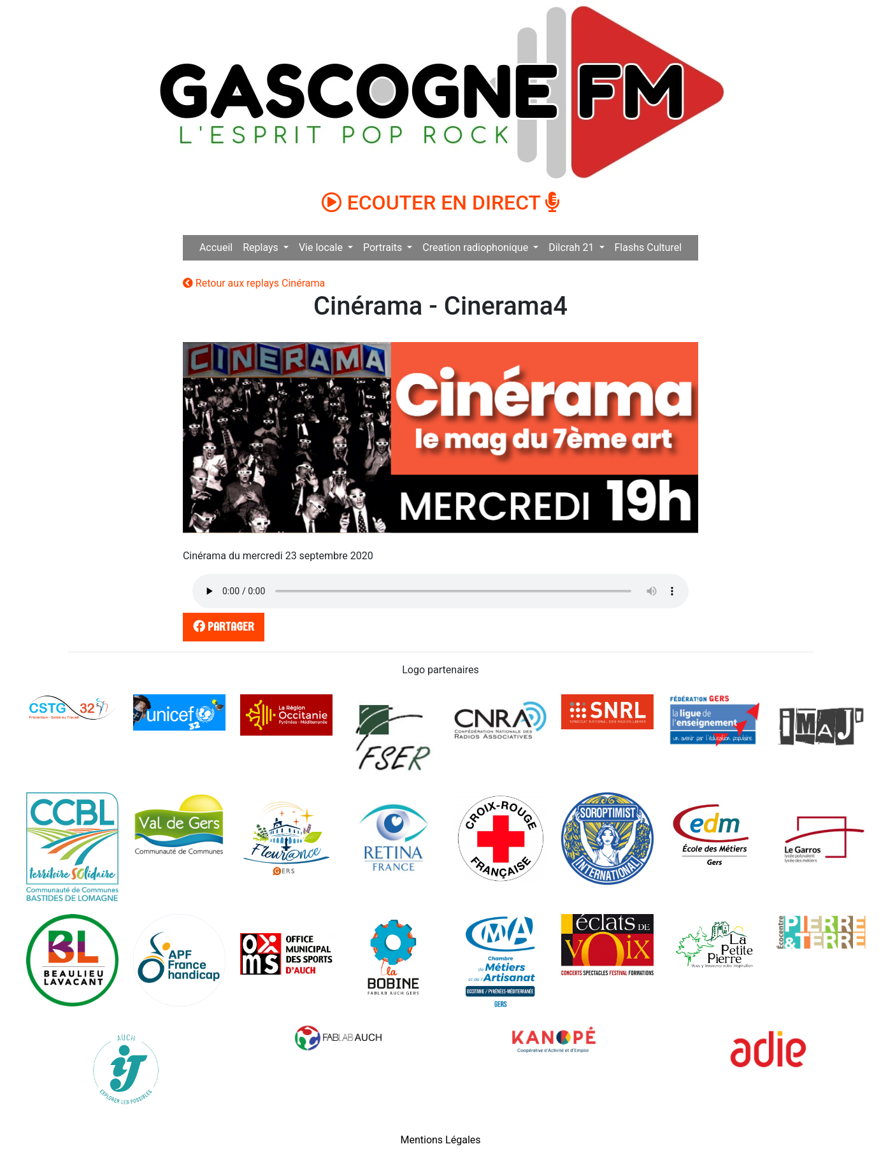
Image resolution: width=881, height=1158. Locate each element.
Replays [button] (262, 247)
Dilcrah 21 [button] (572, 247)
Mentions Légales (440, 1140)
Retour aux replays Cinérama (254, 283)
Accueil (216, 247)
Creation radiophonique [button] (476, 247)
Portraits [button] (384, 247)
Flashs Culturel (648, 247)
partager (221, 626)
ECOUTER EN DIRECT (441, 202)
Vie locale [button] (322, 247)
